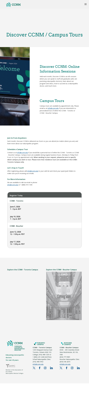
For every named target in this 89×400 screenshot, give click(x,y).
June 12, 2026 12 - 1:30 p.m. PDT (17, 233)
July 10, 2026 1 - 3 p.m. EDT (15, 217)
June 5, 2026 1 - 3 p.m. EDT (15, 207)
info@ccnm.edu (53, 108)
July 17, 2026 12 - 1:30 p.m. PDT (17, 243)
